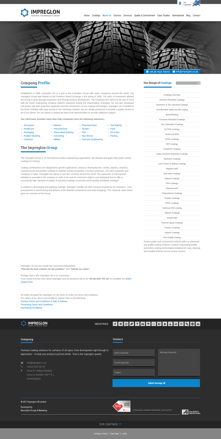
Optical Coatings (172, 178)
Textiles (85, 129)
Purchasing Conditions (31, 308)
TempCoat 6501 (172, 134)
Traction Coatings (172, 227)
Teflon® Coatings (172, 213)
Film (84, 132)
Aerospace (29, 125)
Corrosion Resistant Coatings (172, 119)
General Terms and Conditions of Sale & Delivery (44, 301)
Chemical (28, 139)
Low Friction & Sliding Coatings (172, 164)
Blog (188, 15)
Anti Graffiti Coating (172, 237)
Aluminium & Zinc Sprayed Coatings (172, 105)
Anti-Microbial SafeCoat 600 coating (172, 109)
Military (57, 139)
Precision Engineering (92, 139)
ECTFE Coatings (172, 129)
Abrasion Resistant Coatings (172, 100)
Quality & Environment (144, 15)
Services (128, 15)
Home (87, 15)
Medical (57, 125)
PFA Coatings (172, 183)
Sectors (117, 15)
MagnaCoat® (172, 168)
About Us (107, 15)
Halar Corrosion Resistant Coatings (172, 154)
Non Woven (87, 136)
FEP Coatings (172, 144)
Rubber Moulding (32, 136)
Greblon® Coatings (172, 149)
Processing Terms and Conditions (37, 304)
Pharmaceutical (89, 125)
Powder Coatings (172, 198)
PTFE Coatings (172, 203)
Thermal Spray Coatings (172, 223)
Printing (113, 136)
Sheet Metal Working (64, 132)
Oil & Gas (114, 132)
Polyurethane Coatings (172, 193)
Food (112, 129)
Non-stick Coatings (172, 173)
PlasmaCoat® (172, 188)
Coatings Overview (172, 95)
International (178, 15)
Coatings (96, 15)
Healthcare (29, 129)
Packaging (29, 132)
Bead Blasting (172, 114)
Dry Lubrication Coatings (172, 124)
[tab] (110, 424)
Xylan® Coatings (172, 232)
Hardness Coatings (172, 159)
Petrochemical (60, 129)
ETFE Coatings (172, 139)
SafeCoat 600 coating (172, 208)
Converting (59, 136)
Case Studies (163, 15)
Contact (196, 15)
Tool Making (116, 125)
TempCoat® (172, 218)
